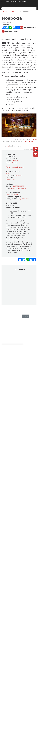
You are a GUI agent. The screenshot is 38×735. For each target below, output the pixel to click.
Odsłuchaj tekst (28, 27)
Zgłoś (34, 139)
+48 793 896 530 (18, 186)
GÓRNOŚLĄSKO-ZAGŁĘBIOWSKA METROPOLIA (14, 2)
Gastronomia (10, 180)
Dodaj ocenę (28, 141)
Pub (18, 199)
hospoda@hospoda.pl (18, 188)
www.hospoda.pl (12, 194)
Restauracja (25, 199)
